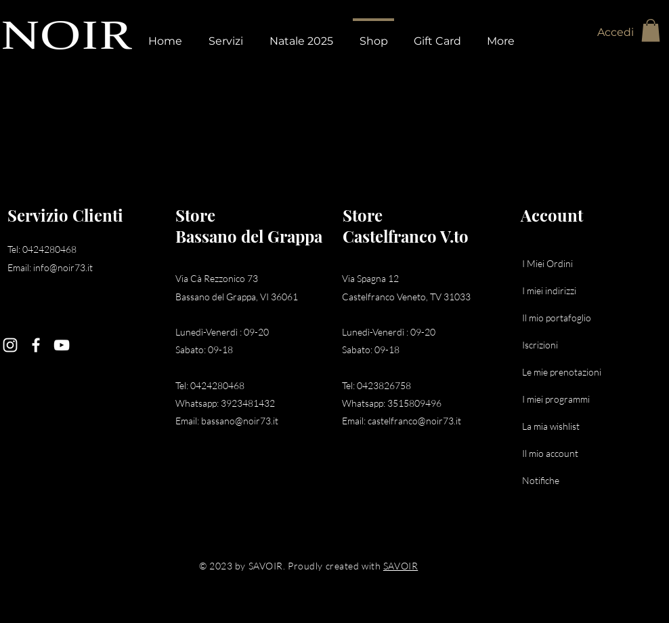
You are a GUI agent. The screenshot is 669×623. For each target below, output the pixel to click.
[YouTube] (61, 345)
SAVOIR (400, 565)
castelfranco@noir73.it (414, 420)
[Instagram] (10, 345)
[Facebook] (35, 345)
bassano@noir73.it (239, 420)
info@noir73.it (63, 267)
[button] (650, 30)
